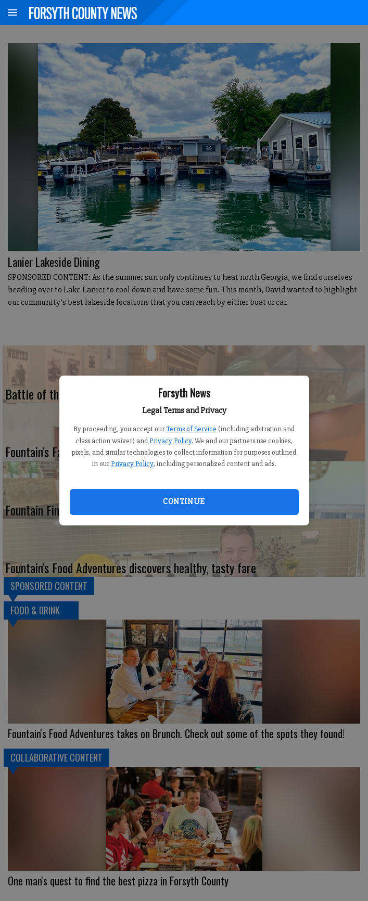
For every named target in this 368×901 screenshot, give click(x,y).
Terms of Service (191, 428)
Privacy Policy (170, 440)
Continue (184, 501)
